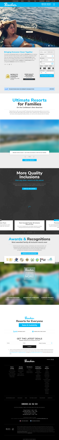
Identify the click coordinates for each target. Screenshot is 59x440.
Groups (29, 1)
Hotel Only (50, 52)
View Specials (12, 372)
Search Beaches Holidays (47, 75)
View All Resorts (29, 160)
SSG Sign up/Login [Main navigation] (15, 1)
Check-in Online (21, 369)
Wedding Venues (38, 372)
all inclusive (27, 54)
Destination (42, 58)
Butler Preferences (20, 375)
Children (46, 65)
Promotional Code (50, 70)
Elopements (38, 376)
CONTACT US (50, 397)
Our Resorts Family (46, 379)
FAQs (47, 369)
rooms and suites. (28, 57)
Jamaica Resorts (29, 371)
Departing (42, 54)
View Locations (12, 375)
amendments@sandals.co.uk (42, 418)
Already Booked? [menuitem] (41, 1)
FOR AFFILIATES (42, 397)
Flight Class (42, 70)
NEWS (26, 397)
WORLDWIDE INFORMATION (36, 420)
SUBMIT (29, 346)
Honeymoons (38, 375)
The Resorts (29, 367)
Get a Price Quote (12, 371)
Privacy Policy (47, 375)
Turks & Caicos (28, 60)
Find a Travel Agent (12, 373)
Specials (22, 1)
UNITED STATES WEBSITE (24, 420)
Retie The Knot (38, 379)
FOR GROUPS (20, 397)
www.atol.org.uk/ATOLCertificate (22, 431)
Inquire (38, 373)
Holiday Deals (12, 376)
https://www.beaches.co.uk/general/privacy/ (18, 352)
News (35, 1)
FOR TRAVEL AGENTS (33, 397)
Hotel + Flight (43, 52)
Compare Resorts (29, 372)
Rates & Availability (29, 325)
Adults (41, 65)
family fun (12, 61)
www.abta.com (30, 432)
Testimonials (47, 389)
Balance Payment (21, 373)
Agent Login (48, 1)
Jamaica (21, 60)
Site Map (46, 393)
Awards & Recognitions (29, 253)
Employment (47, 373)
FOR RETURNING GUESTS (10, 397)
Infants (50, 65)
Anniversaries (38, 378)
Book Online (12, 369)
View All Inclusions (29, 188)
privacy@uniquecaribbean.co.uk (36, 352)
